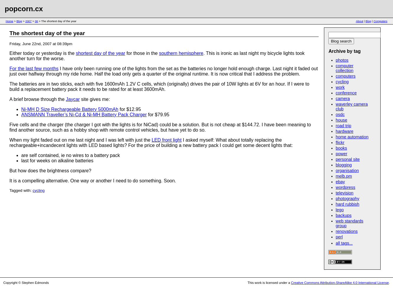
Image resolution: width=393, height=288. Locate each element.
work (340, 87)
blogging (344, 165)
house (341, 120)
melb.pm (344, 176)
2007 (28, 21)
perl (339, 237)
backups (344, 215)
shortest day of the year (100, 53)
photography (347, 198)
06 (36, 21)
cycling (39, 190)
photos (342, 60)
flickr (340, 142)
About (359, 21)
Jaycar (73, 99)
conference (346, 93)
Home (9, 21)
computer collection (344, 68)
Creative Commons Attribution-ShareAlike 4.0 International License (340, 282)
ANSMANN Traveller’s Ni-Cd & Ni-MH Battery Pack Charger (84, 114)
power (341, 153)
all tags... (344, 243)
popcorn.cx (24, 9)
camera (343, 98)
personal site (348, 159)
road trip (343, 125)
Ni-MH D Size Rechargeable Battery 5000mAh (69, 109)
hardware (344, 131)
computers (346, 76)
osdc (340, 114)
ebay (340, 181)
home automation (352, 137)
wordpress (345, 187)
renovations (347, 231)
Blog (19, 21)
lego (340, 209)
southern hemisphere (181, 53)
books (341, 148)
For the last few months (33, 68)
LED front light (166, 140)
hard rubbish (347, 204)
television (344, 193)
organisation (347, 170)
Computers (380, 21)
